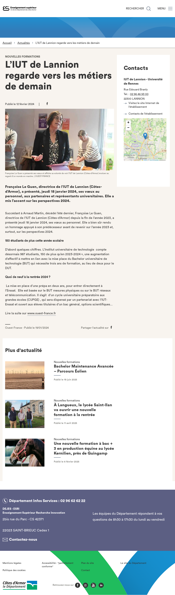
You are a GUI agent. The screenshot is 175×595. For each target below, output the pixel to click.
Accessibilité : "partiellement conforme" (57, 565)
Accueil (7, 43)
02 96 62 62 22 (72, 501)
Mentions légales (12, 563)
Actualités (23, 43)
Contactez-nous (23, 539)
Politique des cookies (14, 570)
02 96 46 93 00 (139, 94)
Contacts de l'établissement (144, 113)
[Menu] (170, 8)
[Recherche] (148, 9)
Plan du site (87, 563)
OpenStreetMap (154, 160)
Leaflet (144, 160)
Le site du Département (133, 563)
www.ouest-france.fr (41, 313)
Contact (85, 570)
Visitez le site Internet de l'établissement (142, 105)
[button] (145, 136)
